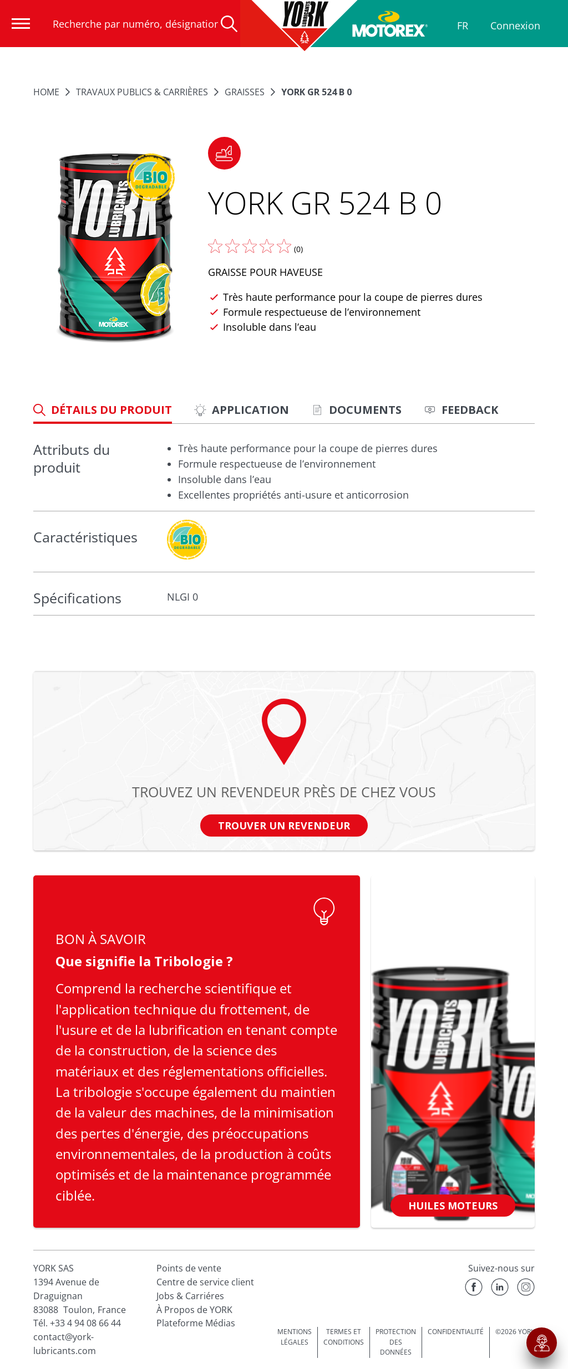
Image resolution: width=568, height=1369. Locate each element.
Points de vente (188, 1268)
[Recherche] (229, 24)
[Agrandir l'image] (115, 248)
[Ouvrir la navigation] (21, 23)
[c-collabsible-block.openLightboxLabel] (187, 540)
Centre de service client (205, 1282)
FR (462, 25)
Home (46, 92)
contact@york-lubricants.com (64, 1344)
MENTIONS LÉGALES (294, 1337)
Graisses (245, 92)
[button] (224, 153)
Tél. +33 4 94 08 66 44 (77, 1323)
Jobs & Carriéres (190, 1296)
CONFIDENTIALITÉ (456, 1331)
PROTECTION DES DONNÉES (396, 1342)
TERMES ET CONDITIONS (343, 1337)
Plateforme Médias (195, 1323)
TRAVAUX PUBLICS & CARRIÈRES (142, 92)
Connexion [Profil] (515, 25)
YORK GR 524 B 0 (316, 92)
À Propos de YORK (194, 1310)
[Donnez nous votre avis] (249, 246)
